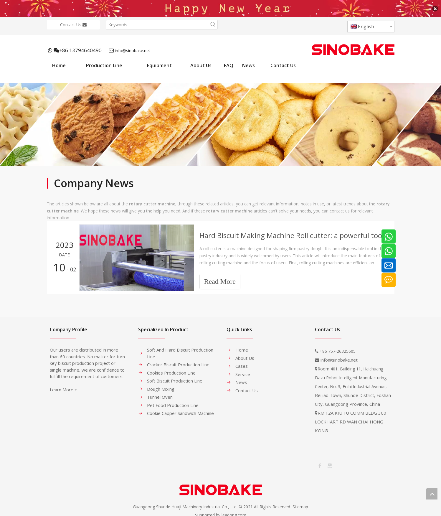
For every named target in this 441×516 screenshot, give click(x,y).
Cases (241, 362)
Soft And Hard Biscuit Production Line (180, 349)
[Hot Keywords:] (213, 21)
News (241, 379)
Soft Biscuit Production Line (174, 377)
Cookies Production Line (171, 369)
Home (241, 346)
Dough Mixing (160, 385)
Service (242, 370)
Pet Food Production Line (173, 401)
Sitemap (300, 503)
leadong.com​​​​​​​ (234, 511)
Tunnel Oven (160, 393)
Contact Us (73, 21)
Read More (220, 278)
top (431, 493)
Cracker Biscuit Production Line (178, 361)
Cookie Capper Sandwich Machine (180, 410)
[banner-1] (220, 121)
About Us (244, 354)
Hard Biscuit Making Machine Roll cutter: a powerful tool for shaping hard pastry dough (293, 232)
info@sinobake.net (132, 47)
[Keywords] (157, 21)
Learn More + (63, 386)
